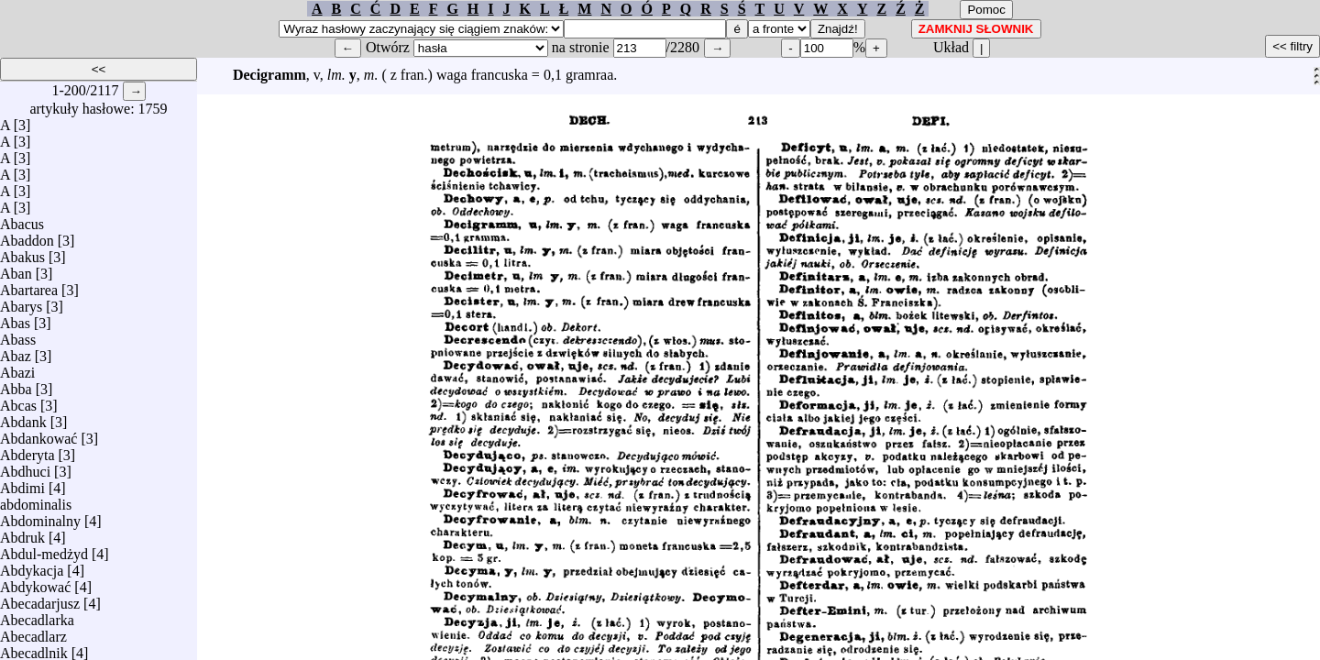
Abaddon (27, 236)
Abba (16, 384)
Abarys (21, 302)
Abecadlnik (34, 648)
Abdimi (22, 483)
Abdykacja (31, 566)
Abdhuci (25, 467)
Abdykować (35, 582)
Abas (15, 318)
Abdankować (38, 434)
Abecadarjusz (40, 599)
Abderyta (27, 450)
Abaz (15, 351)
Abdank (23, 417)
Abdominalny (40, 516)
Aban (16, 269)
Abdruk (22, 533)
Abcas (18, 401)
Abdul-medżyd (44, 549)
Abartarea (29, 285)
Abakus (22, 252)
